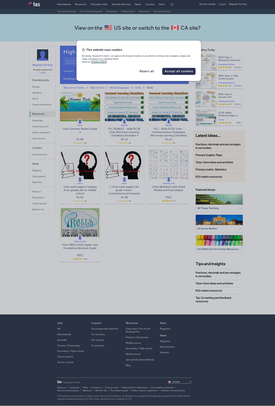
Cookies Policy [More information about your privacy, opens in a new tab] (99, 62)
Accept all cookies (179, 71)
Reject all (147, 71)
